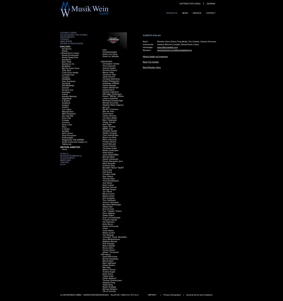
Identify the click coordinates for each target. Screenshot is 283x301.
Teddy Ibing (107, 285)
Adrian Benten (108, 265)
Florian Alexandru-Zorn (113, 161)
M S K (63, 164)
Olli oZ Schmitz (109, 291)
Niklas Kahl (108, 207)
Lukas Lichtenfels (110, 98)
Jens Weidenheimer (111, 239)
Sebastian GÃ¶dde (111, 83)
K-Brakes (66, 101)
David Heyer (108, 113)
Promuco (66, 122)
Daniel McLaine (109, 144)
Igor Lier (106, 107)
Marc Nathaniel (109, 263)
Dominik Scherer (110, 70)
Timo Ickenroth (108, 66)
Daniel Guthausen (110, 159)
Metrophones (68, 112)
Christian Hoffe (109, 174)
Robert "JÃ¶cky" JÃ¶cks (113, 96)
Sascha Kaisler (109, 68)
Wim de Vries (108, 111)
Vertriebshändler (110, 52)
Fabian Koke (108, 276)
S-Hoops (66, 129)
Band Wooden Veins (152, 67)
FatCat (65, 94)
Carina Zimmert (109, 116)
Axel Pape (106, 124)
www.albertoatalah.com (167, 47)
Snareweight (67, 138)
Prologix (65, 120)
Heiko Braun (108, 152)
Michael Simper (109, 189)
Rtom (64, 127)
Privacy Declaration (172, 295)
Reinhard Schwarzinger (113, 100)
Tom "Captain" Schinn (112, 211)
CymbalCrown (68, 75)
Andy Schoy (107, 274)
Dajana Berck (109, 90)
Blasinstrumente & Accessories (71, 157)
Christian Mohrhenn (111, 79)
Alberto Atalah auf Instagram (155, 56)
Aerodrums (67, 49)
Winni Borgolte (109, 163)
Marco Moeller (109, 246)
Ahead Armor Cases (70, 53)
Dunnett (65, 88)
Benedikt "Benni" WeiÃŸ (113, 168)
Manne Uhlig (108, 72)
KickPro (65, 107)
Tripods (64, 162)
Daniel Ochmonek (110, 226)
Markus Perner (109, 269)
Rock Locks (67, 125)
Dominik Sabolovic (111, 92)
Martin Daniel (108, 196)
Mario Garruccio (110, 139)
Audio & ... (65, 154)
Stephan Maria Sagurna (113, 105)
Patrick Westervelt (110, 87)
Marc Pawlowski (110, 120)
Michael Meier (109, 157)
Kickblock (66, 103)
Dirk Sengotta (109, 198)
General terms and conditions (199, 295)
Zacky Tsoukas (109, 126)
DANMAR (66, 79)
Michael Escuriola (110, 103)
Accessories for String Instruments (73, 36)
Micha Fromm (109, 194)
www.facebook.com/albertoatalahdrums (174, 50)
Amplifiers (66, 41)
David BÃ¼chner (110, 256)
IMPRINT (152, 295)
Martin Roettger (109, 287)
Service (197, 13)
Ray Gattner (108, 176)
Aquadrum (66, 60)
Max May (107, 267)
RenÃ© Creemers (110, 109)
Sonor (64, 149)
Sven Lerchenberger (112, 217)
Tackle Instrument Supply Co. (75, 142)
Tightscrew (66, 144)
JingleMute (67, 99)
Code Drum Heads (70, 73)
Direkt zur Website (111, 56)
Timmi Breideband (110, 181)
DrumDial (66, 83)
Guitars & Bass (68, 33)
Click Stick (66, 70)
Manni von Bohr (109, 137)
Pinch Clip (66, 118)
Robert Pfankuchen (111, 81)
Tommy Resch (108, 250)
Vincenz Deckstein (111, 202)
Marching (65, 160)
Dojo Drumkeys (68, 81)
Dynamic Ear (67, 90)
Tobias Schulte (108, 122)
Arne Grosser (108, 209)
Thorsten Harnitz (109, 220)
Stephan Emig (109, 282)
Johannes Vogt (109, 74)
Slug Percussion (69, 135)
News (185, 13)
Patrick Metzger (109, 85)
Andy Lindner (108, 185)
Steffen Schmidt (109, 133)
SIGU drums (67, 133)
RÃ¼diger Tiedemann (112, 94)
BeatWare (66, 66)
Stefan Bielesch (109, 278)
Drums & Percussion (71, 43)
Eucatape (66, 92)
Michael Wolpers (110, 289)
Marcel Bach (108, 261)
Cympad (65, 77)
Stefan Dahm (108, 215)
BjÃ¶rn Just (108, 129)
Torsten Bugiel (108, 272)
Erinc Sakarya (109, 213)
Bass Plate (67, 62)
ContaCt (210, 13)
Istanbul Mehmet (69, 96)
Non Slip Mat (67, 116)
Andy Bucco (107, 224)
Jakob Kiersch (109, 77)
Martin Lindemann (110, 150)
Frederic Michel (109, 142)
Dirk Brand (107, 172)
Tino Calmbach (109, 200)
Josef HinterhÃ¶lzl (110, 155)
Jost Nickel (107, 183)
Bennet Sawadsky (110, 259)
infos (105, 50)
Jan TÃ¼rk (107, 191)
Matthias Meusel (110, 241)
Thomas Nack (108, 178)
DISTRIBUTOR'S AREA (190, 4)
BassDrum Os (68, 64)
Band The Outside (151, 62)
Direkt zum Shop (110, 54)
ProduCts (171, 13)
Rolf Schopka (108, 243)
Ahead (65, 51)
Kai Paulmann (109, 222)
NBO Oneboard (69, 114)
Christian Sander (110, 131)
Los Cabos (67, 109)
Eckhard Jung (109, 165)
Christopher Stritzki (111, 64)
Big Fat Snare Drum (70, 68)
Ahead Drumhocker (70, 55)
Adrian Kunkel (108, 233)
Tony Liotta (107, 170)
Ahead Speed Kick (70, 57)
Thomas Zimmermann (112, 280)
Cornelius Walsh (110, 118)
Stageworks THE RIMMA (73, 140)
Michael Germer (110, 187)
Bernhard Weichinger (112, 204)
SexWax (65, 131)
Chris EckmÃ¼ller (110, 135)
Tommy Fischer (109, 146)
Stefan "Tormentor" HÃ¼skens (110, 253)
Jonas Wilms (108, 230)
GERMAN (210, 4)
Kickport (65, 105)
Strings (64, 39)
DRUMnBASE (68, 86)
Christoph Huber (110, 148)
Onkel (105, 228)
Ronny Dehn (108, 248)
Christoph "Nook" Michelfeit (115, 237)
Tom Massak (108, 235)
